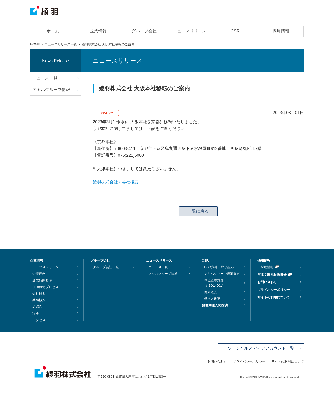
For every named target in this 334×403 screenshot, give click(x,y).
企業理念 (38, 274)
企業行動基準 (42, 280)
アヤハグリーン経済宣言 (222, 274)
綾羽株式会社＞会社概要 (116, 182)
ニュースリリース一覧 (61, 44)
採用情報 (281, 31)
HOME (35, 44)
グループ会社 (144, 31)
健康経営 (210, 292)
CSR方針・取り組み (219, 267)
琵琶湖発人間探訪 (215, 305)
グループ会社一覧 (106, 267)
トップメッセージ (45, 267)
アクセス (38, 320)
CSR (235, 31)
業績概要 (38, 300)
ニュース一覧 (45, 78)
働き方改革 (212, 299)
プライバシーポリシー (273, 290)
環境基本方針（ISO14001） (214, 283)
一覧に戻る (198, 211)
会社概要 (38, 293)
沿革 (35, 313)
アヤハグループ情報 (51, 89)
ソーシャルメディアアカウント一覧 (261, 348)
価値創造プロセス (45, 287)
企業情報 (98, 31)
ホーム (53, 31)
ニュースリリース (189, 31)
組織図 (37, 307)
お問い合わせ (267, 282)
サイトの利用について (273, 297)
